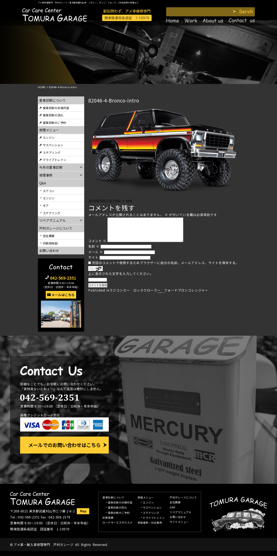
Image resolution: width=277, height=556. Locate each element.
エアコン (49, 191)
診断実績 (108, 517)
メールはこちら (63, 294)
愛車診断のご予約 (54, 122)
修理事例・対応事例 (150, 523)
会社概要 (49, 236)
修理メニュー (49, 130)
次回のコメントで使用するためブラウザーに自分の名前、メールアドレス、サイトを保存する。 (165, 267)
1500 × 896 (122, 200)
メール (95, 256)
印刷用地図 (50, 243)
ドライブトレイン (54, 160)
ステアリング (51, 152)
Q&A (172, 507)
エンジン (49, 137)
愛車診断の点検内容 (56, 108)
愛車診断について (52, 100)
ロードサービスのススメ (118, 522)
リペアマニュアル (180, 512)
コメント (97, 245)
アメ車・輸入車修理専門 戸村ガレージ (43, 544)
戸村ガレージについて (56, 228)
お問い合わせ (49, 250)
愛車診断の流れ (53, 115)
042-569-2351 (63, 278)
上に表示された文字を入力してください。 (120, 278)
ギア (46, 205)
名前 (94, 251)
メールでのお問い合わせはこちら (64, 444)
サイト (93, 262)
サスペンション (53, 145)
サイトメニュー (179, 522)
